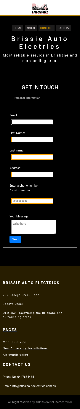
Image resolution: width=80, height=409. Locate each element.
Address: (15, 168)
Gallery (63, 28)
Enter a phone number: (24, 188)
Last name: (16, 150)
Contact (46, 28)
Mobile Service (14, 342)
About (30, 28)
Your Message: (19, 216)
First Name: (17, 133)
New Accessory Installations (25, 348)
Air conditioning (15, 354)
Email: (13, 115)
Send (15, 239)
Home (18, 28)
